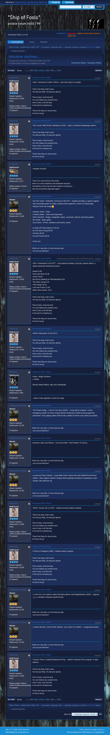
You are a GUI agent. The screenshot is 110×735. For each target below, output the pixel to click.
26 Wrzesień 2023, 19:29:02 (41, 655)
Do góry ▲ (101, 729)
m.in (34, 597)
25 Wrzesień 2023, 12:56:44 (41, 405)
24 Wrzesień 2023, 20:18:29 (41, 164)
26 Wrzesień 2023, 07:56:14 (41, 503)
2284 (52, 70)
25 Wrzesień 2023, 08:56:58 (41, 258)
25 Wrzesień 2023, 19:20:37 (41, 471)
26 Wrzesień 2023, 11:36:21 (41, 546)
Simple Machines (23, 729)
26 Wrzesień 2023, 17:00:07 (41, 622)
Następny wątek (94, 63)
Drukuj (98, 70)
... (28, 70)
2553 (59, 70)
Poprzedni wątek (78, 63)
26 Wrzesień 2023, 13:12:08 (41, 590)
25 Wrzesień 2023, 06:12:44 (41, 196)
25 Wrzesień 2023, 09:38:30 (41, 328)
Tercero (13, 372)
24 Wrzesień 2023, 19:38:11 (41, 77)
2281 (36, 70)
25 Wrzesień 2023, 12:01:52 (41, 372)
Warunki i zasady (90, 729)
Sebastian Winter (18, 196)
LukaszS (13, 164)
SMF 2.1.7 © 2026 (11, 729)
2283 (47, 70)
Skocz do (67, 714)
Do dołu (11, 70)
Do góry (11, 699)
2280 (31, 70)
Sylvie (97, 47)
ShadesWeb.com (23, 732)
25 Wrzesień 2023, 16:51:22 (41, 438)
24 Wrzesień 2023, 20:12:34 (41, 121)
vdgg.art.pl (71, 33)
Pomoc (81, 729)
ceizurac (13, 77)
